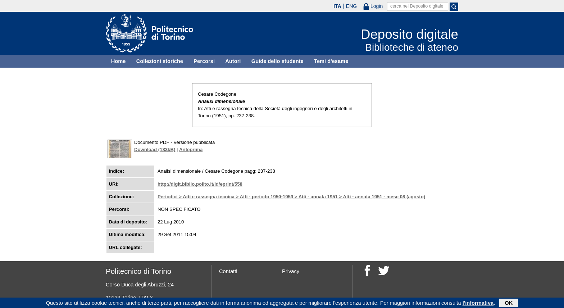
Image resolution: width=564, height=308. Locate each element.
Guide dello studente (277, 61)
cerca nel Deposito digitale (417, 6)
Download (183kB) (154, 149)
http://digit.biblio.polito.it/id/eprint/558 (200, 184)
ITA (337, 6)
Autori (233, 61)
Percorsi (204, 61)
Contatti (228, 271)
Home (118, 61)
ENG (351, 6)
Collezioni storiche (159, 61)
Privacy (290, 271)
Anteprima (191, 149)
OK (509, 303)
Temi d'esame (331, 61)
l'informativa (478, 303)
